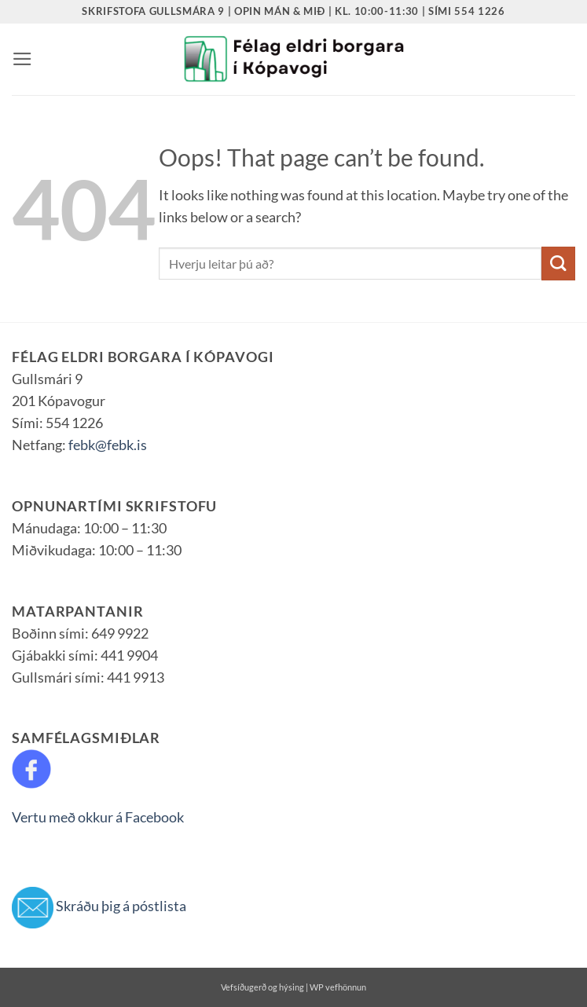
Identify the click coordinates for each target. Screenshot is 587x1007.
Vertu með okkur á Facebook (98, 817)
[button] (22, 58)
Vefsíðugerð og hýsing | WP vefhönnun (293, 987)
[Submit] (558, 263)
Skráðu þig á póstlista (121, 906)
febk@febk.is (107, 445)
